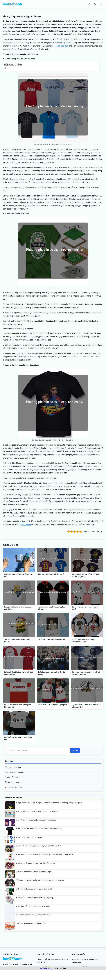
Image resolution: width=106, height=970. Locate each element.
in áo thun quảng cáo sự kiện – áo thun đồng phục (35, 863)
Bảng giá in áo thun (13, 767)
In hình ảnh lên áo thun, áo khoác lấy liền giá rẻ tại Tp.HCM (38, 846)
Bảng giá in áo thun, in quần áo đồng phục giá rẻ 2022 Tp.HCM (40, 880)
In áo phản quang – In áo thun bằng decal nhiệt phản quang (39, 828)
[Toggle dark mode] (94, 4)
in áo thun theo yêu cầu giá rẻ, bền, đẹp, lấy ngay (34, 898)
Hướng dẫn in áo (11, 777)
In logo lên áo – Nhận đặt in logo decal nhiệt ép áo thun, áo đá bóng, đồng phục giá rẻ (49, 803)
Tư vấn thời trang (12, 782)
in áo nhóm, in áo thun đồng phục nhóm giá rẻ (33, 915)
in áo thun (7, 964)
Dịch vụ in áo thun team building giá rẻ (30, 923)
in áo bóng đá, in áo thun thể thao (29, 837)
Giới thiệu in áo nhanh (14, 772)
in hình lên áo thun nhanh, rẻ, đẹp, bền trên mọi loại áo (37, 811)
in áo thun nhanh (20, 964)
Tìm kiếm (75, 750)
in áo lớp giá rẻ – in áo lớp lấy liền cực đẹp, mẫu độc (36, 820)
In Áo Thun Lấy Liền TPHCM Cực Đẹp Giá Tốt (33, 906)
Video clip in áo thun (13, 787)
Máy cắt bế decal (46, 954)
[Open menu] (101, 4)
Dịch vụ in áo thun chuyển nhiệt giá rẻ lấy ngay (34, 872)
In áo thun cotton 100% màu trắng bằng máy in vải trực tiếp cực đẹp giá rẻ (44, 854)
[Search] (88, 4)
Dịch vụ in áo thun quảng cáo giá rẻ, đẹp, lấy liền (34, 889)
